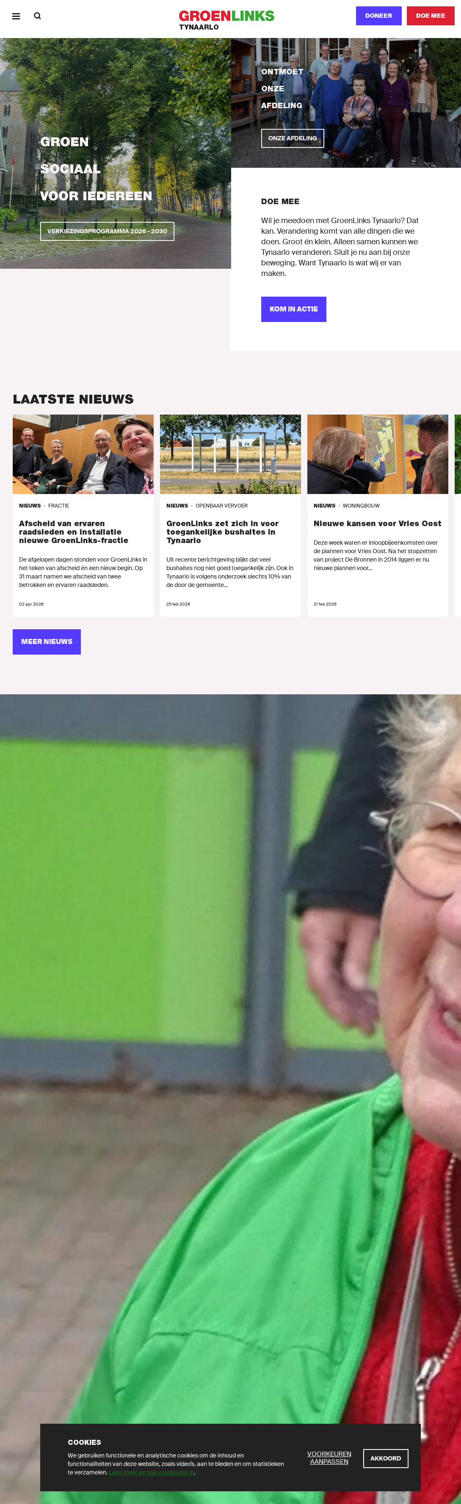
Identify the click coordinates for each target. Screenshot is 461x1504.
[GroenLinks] (230, 15)
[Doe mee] (431, 15)
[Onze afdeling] (292, 138)
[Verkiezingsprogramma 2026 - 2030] (107, 231)
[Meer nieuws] (47, 642)
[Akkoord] (386, 1458)
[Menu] (15, 15)
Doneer (378, 15)
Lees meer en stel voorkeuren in (151, 1472)
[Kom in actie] (293, 309)
